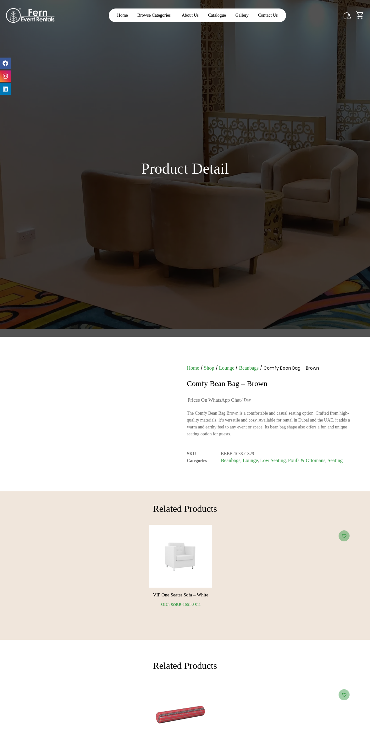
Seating (335, 461)
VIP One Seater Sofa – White (180, 596)
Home (193, 368)
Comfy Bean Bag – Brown (227, 384)
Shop (209, 368)
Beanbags (248, 368)
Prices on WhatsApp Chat (214, 400)
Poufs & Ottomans (306, 461)
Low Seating (273, 461)
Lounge (227, 368)
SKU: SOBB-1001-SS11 (180, 606)
